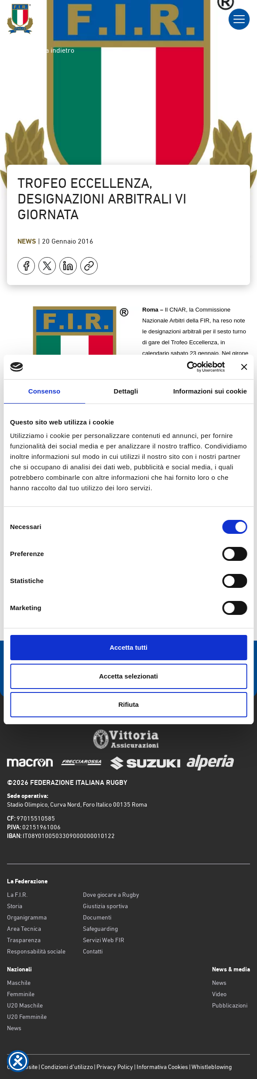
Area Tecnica (24, 928)
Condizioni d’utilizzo (67, 1066)
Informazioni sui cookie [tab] (210, 391)
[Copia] (89, 266)
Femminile (20, 994)
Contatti (93, 951)
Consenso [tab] (44, 391)
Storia (14, 906)
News (27, 241)
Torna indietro (45, 50)
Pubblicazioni (229, 1005)
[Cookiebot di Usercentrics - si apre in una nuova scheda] (186, 367)
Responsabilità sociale (36, 951)
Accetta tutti (128, 647)
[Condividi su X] (47, 266)
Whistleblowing (212, 1066)
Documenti (97, 917)
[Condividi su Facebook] (26, 266)
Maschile (19, 982)
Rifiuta (128, 704)
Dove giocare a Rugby (111, 894)
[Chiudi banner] (244, 367)
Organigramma (27, 917)
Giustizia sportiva (105, 906)
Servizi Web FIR (103, 939)
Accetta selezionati (128, 676)
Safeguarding (100, 928)
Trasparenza (24, 939)
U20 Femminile (27, 1016)
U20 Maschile (25, 1005)
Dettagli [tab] (126, 391)
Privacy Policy (114, 1066)
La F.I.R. (17, 894)
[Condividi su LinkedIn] (68, 266)
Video (219, 994)
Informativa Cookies (162, 1066)
